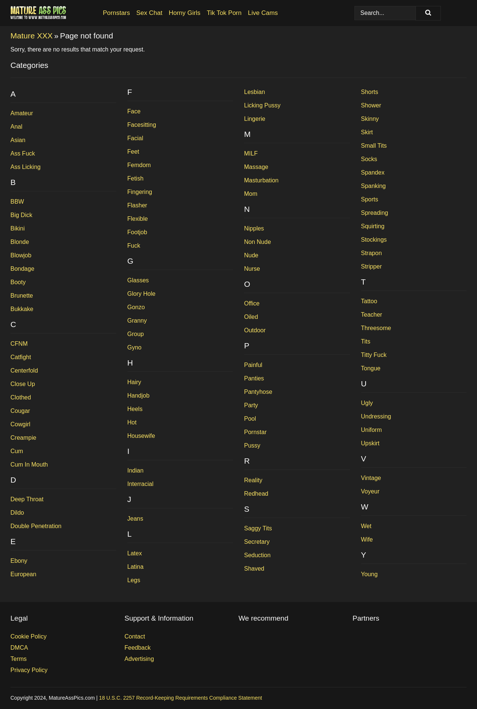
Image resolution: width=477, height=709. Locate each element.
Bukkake (21, 309)
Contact (134, 636)
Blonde (19, 242)
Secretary (256, 542)
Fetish (135, 178)
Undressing (376, 416)
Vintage (371, 478)
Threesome (376, 328)
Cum (16, 451)
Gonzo (136, 307)
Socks (369, 159)
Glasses (138, 280)
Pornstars (116, 12)
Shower (371, 105)
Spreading (374, 213)
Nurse (252, 269)
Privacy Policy (29, 670)
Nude (251, 255)
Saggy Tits (258, 528)
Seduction (257, 555)
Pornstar (255, 432)
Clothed (20, 397)
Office (252, 303)
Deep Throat (27, 499)
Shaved (254, 568)
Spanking (373, 186)
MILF (251, 153)
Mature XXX (31, 35)
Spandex (373, 172)
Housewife (141, 436)
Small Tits (374, 145)
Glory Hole (141, 294)
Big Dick (21, 215)
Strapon (371, 253)
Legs (133, 580)
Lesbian (254, 92)
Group (135, 334)
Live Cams (263, 12)
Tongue (371, 368)
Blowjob (20, 255)
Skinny (370, 119)
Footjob (137, 232)
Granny (137, 320)
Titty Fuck (374, 355)
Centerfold (24, 370)
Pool (250, 418)
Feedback (137, 647)
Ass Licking (25, 167)
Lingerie (254, 119)
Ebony (18, 561)
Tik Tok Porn (224, 12)
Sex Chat (149, 12)
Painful (253, 365)
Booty (18, 282)
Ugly (367, 403)
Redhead (256, 493)
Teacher (371, 314)
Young (369, 574)
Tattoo (369, 301)
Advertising (139, 659)
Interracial (140, 484)
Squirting (373, 226)
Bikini (17, 228)
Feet (133, 151)
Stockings (374, 239)
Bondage (22, 269)
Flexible (137, 219)
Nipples (254, 228)
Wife (367, 539)
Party (251, 405)
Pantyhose (258, 392)
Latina (135, 567)
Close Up (22, 384)
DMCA (19, 647)
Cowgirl (20, 424)
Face (134, 111)
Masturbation (261, 180)
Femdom (139, 165)
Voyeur (370, 491)
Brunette (21, 295)
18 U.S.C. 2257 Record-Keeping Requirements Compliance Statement (180, 698)
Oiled (251, 317)
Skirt (367, 132)
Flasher (137, 205)
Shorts (369, 92)
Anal (16, 126)
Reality (253, 480)
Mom (251, 194)
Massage (256, 167)
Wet (366, 526)
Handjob (138, 395)
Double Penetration (35, 526)
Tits (365, 341)
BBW (17, 201)
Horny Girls (184, 12)
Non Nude (257, 242)
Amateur (21, 113)
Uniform (371, 430)
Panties (254, 378)
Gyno (134, 347)
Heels (135, 409)
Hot (132, 422)
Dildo (17, 512)
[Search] (428, 13)
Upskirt (370, 443)
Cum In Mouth (29, 464)
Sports (369, 199)
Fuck (133, 245)
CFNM (19, 344)
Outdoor (255, 330)
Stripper (371, 266)
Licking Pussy (262, 105)
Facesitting (141, 125)
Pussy (252, 445)
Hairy (134, 382)
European (23, 574)
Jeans (135, 518)
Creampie (23, 438)
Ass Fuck (22, 153)
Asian (17, 140)
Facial (135, 138)
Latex (134, 553)
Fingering (139, 192)
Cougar (20, 411)
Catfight (20, 357)
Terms (18, 659)
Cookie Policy (28, 636)
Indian (135, 470)
